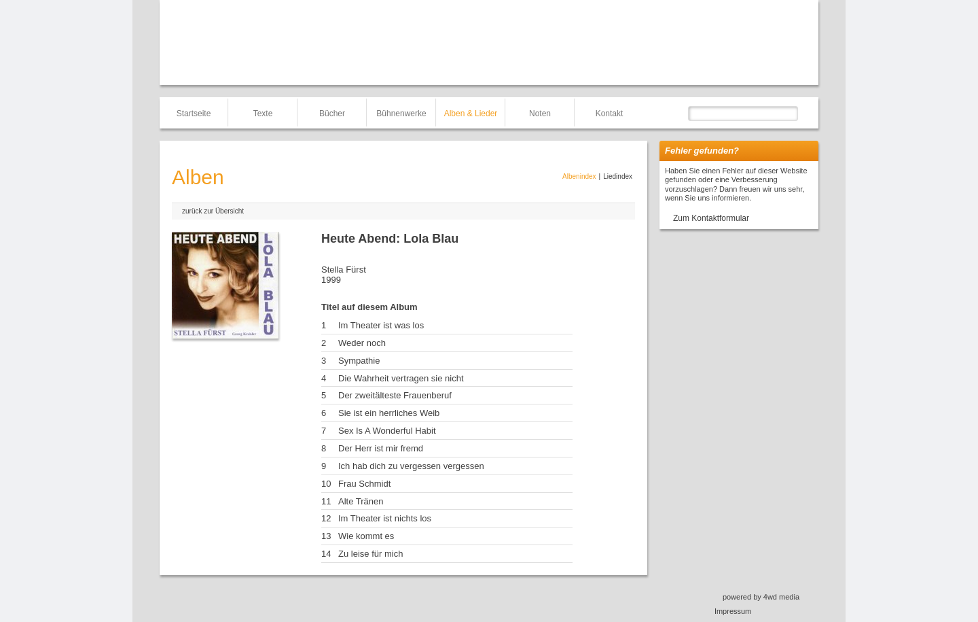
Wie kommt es (366, 536)
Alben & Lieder (471, 113)
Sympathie (359, 361)
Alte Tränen (361, 501)
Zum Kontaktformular (711, 218)
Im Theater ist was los (381, 325)
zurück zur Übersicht (213, 211)
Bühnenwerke (401, 113)
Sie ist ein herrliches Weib (388, 413)
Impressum (732, 611)
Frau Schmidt (364, 484)
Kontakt (609, 113)
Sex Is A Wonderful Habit (387, 431)
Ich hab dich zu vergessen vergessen (411, 466)
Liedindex (617, 176)
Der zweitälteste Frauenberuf (395, 395)
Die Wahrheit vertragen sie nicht (401, 378)
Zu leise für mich (370, 554)
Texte (263, 113)
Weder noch (362, 343)
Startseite (194, 113)
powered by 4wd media (761, 597)
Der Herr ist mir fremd (380, 448)
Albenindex (579, 176)
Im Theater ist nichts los (384, 518)
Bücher (332, 113)
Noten (540, 113)
